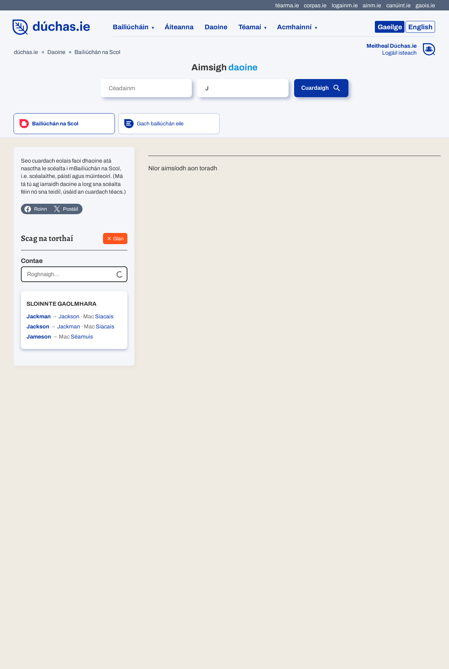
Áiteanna (179, 27)
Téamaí (249, 27)
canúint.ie (398, 5)
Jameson (38, 337)
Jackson (68, 316)
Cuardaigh (321, 88)
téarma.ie (287, 5)
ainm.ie (372, 5)
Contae (32, 260)
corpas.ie (315, 5)
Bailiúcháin (131, 27)
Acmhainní (294, 27)
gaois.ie (425, 5)
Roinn (35, 209)
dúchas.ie (26, 52)
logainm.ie (345, 5)
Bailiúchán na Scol (97, 52)
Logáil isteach (399, 53)
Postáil (66, 209)
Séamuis (82, 337)
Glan (115, 238)
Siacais (104, 316)
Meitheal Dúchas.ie (392, 46)
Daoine (216, 27)
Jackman (38, 316)
